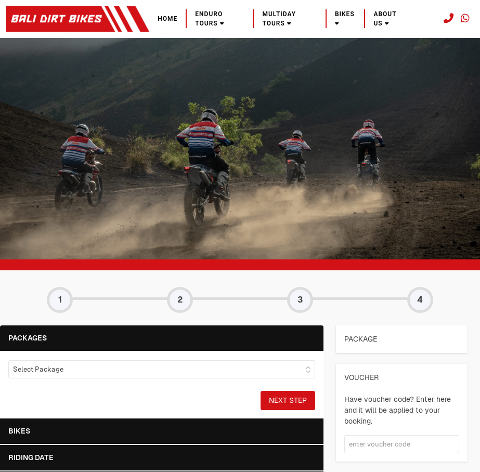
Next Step (288, 400)
